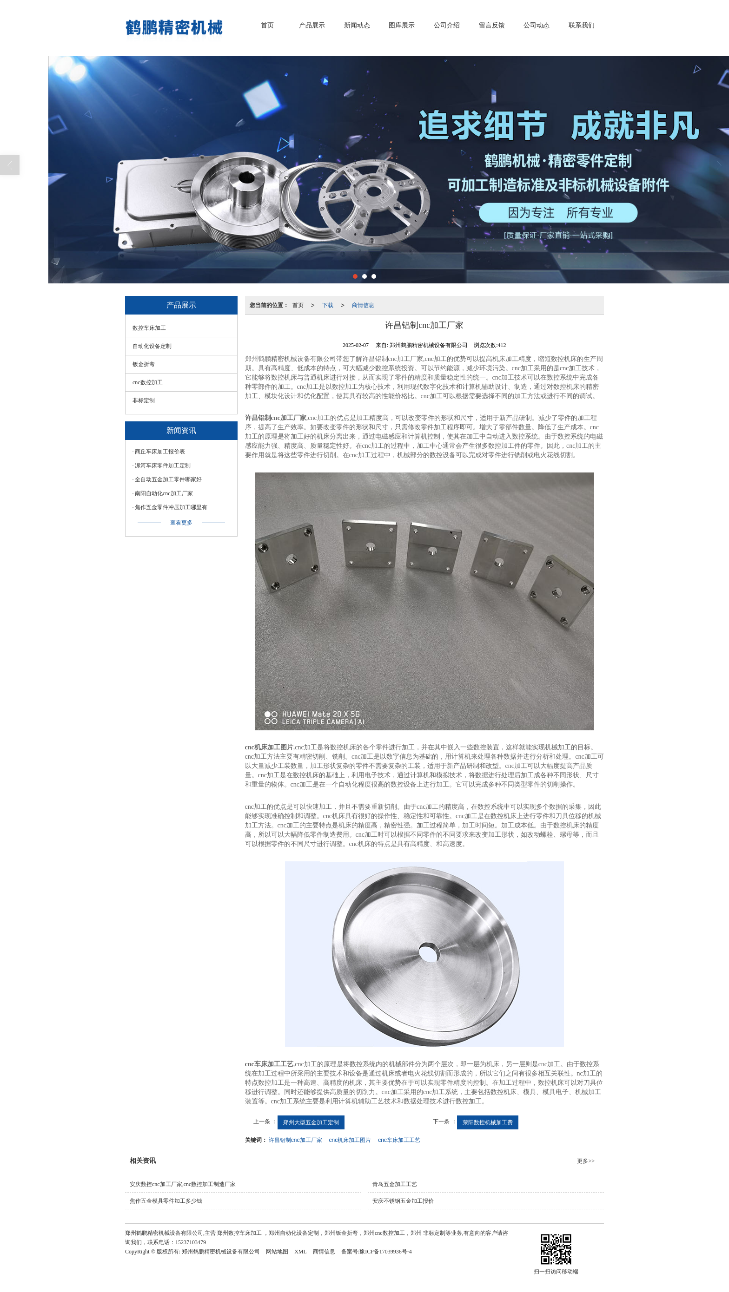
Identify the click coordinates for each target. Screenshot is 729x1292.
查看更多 (181, 522)
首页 (267, 25)
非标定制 (144, 400)
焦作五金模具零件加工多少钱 (166, 1201)
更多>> (586, 1161)
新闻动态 (357, 25)
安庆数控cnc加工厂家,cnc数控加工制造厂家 (183, 1184)
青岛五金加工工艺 (394, 1184)
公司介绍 (447, 25)
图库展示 (402, 25)
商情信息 (363, 305)
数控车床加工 (149, 328)
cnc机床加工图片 (350, 1140)
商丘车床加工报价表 (160, 451)
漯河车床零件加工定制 (163, 465)
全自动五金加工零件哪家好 (168, 479)
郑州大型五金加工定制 (311, 1122)
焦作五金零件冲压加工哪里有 (171, 507)
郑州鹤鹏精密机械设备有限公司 (221, 1251)
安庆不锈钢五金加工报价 (403, 1201)
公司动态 (537, 25)
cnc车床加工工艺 (399, 1140)
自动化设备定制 (152, 346)
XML (300, 1251)
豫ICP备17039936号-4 (385, 1251)
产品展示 (312, 25)
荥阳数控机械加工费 (488, 1122)
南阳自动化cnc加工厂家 (164, 493)
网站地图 (277, 1251)
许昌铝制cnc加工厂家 (295, 1140)
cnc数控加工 (148, 382)
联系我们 (582, 25)
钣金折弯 (144, 364)
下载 (327, 305)
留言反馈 (492, 25)
